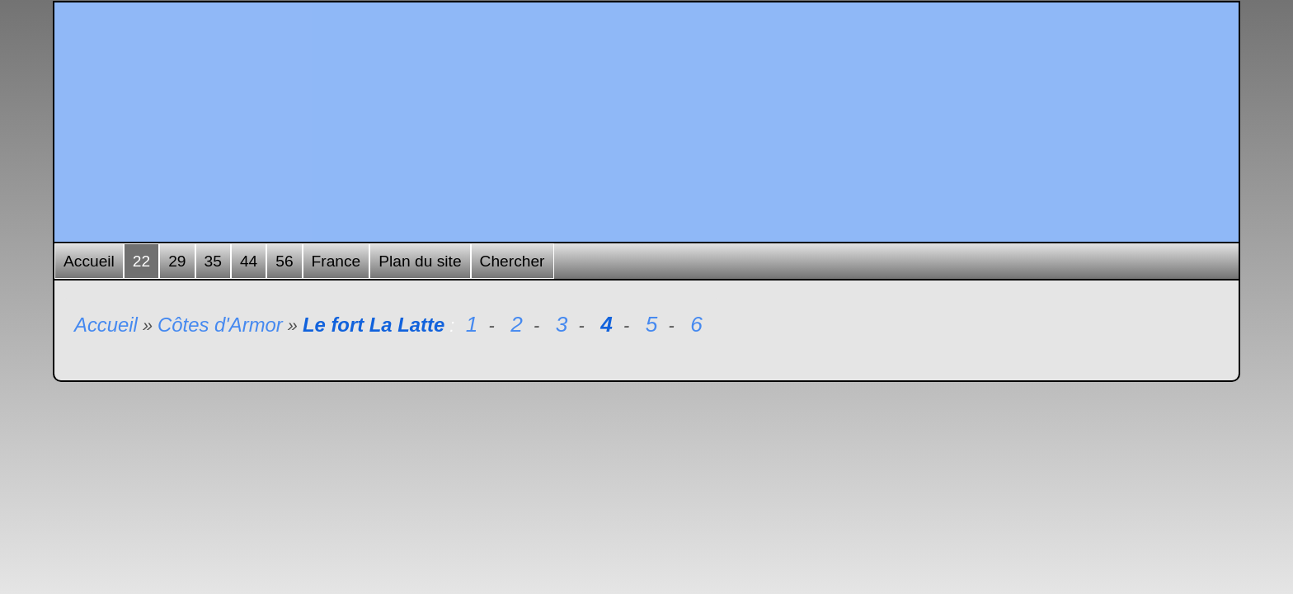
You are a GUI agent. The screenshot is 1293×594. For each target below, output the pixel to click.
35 (213, 261)
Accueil (89, 261)
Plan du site (419, 261)
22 (141, 261)
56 (284, 261)
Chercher (512, 261)
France (336, 261)
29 (177, 261)
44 (248, 261)
